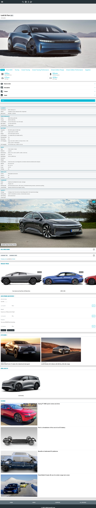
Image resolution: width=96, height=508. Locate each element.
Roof (2, 183)
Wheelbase (3, 156)
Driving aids (3, 193)
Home (11, 502)
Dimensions (3, 152)
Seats (2, 182)
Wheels (2, 163)
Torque (2, 119)
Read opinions (49, 87)
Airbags (2, 192)
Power (2, 118)
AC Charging (3, 140)
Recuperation (4, 137)
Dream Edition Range (57, 70)
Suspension (3, 161)
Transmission (4, 125)
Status (2, 111)
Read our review (49, 84)
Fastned (13, 259)
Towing (2, 169)
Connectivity (3, 187)
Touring (17, 70)
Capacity (2, 130)
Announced (3, 109)
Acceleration (3, 121)
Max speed (3, 123)
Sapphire (88, 70)
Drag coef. (3, 154)
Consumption (4, 135)
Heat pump (3, 139)
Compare (49, 91)
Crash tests (3, 197)
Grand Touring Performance (40, 70)
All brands (83, 502)
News (34, 502)
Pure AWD (9, 70)
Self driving (3, 195)
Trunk (2, 165)
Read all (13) (3, 330)
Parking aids (3, 185)
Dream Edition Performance (74, 70)
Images (49, 95)
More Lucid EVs (4, 368)
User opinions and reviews (8, 296)
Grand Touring (25, 70)
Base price (3, 113)
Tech (2, 131)
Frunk (2, 167)
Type (2, 149)
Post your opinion (11, 330)
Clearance (3, 158)
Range (2, 133)
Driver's (2, 175)
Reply (93, 305)
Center (2, 173)
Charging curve (4, 259)
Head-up (2, 177)
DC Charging (3, 144)
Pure (2, 70)
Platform (2, 150)
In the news (4, 335)
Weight (2, 160)
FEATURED (3, 401)
